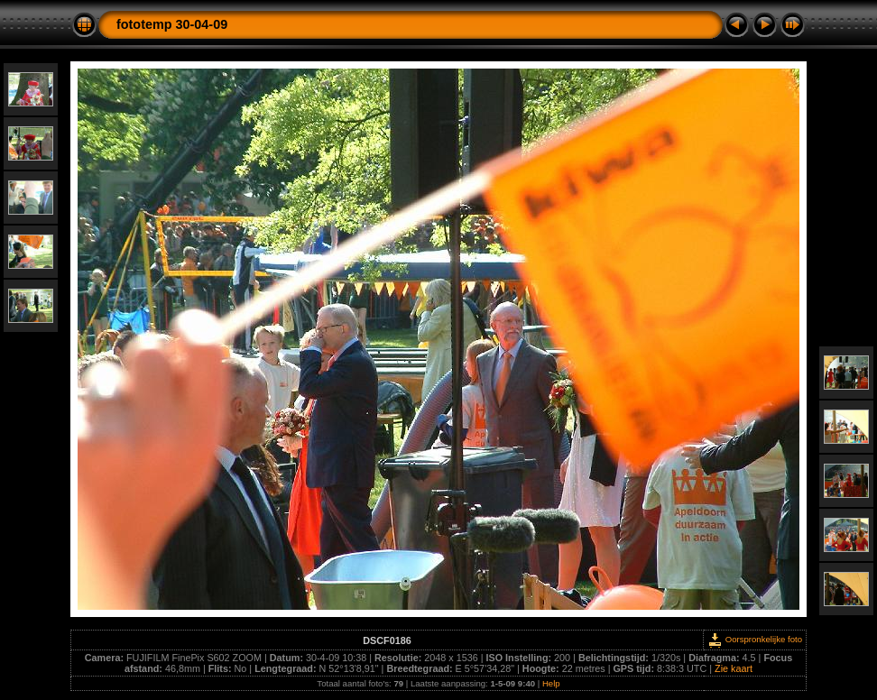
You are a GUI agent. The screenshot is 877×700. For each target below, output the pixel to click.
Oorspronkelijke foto (754, 639)
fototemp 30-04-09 (171, 24)
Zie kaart (733, 668)
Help (551, 683)
